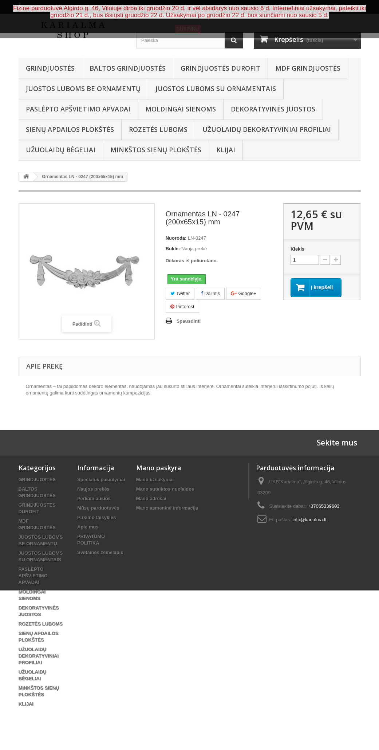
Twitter (180, 293)
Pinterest (182, 306)
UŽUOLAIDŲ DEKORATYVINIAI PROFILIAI (266, 129)
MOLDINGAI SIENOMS (180, 109)
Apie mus (88, 527)
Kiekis (297, 249)
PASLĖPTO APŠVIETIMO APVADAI (78, 109)
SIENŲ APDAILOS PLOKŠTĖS (70, 129)
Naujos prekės (93, 489)
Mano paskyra (158, 467)
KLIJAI (225, 149)
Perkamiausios (94, 498)
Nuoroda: (176, 238)
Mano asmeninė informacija (167, 508)
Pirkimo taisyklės (96, 517)
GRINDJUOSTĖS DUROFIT (220, 68)
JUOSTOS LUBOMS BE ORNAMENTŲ (83, 88)
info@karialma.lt (309, 519)
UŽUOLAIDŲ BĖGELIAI (60, 149)
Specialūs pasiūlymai (101, 479)
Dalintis (210, 293)
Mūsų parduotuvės (98, 508)
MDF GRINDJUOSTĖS (307, 68)
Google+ (243, 293)
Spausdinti (189, 321)
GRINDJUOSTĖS (50, 68)
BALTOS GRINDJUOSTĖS (128, 68)
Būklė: (173, 248)
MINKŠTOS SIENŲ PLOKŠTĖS (155, 149)
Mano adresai (151, 498)
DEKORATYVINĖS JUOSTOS (273, 109)
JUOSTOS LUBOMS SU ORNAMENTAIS (215, 88)
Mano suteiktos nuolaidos (165, 489)
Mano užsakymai (155, 479)
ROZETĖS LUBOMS (158, 129)
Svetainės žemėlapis (100, 552)
